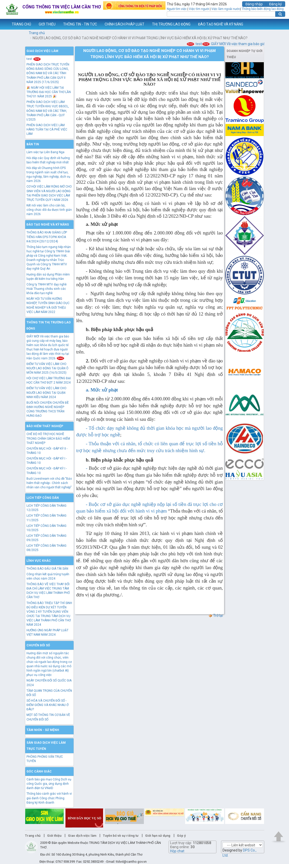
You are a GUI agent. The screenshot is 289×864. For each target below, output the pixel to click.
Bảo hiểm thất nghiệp (44, 426)
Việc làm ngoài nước (225, 9)
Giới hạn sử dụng (157, 835)
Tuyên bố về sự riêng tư (121, 835)
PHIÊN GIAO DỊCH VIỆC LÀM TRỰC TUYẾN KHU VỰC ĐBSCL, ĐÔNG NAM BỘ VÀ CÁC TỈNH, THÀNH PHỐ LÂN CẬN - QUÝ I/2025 (47, 110)
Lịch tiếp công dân (42, 498)
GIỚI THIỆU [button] (47, 24)
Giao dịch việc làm (42, 51)
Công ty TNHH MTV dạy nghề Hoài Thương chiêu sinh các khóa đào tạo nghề (46, 289)
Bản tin (32, 144)
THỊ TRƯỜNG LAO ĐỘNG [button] (171, 24)
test (201, 44)
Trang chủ (37, 33)
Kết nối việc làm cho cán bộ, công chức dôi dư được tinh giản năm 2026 (49, 210)
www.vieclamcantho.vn (4, 24)
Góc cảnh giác (39, 771)
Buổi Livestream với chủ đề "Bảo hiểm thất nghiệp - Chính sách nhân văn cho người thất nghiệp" (49, 483)
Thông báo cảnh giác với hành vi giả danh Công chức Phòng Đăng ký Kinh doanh (49, 798)
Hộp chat (177, 851)
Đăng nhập (254, 4)
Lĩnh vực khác (38, 560)
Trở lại (215, 615)
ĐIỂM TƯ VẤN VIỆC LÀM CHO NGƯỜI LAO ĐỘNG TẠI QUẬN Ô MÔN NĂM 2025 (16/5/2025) (47, 368)
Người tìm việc (177, 9)
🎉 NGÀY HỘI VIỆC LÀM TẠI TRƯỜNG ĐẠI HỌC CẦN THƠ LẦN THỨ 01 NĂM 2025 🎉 (48, 92)
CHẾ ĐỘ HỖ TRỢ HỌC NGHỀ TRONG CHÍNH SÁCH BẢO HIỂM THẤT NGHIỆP (48, 438)
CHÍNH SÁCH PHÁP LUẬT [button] (124, 24)
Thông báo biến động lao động (263, 9)
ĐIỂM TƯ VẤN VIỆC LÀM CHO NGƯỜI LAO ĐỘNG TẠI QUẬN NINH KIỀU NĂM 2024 (46, 392)
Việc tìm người (199, 9)
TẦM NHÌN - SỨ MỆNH (42, 730)
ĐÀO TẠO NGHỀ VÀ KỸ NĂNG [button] (220, 24)
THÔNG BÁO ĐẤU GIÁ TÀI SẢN (47, 568)
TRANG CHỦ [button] (21, 24)
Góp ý (181, 835)
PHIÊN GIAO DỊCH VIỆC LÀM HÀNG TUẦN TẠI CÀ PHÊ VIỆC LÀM (46, 129)
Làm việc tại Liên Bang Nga (45, 152)
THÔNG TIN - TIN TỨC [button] (80, 24)
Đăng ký (275, 4)
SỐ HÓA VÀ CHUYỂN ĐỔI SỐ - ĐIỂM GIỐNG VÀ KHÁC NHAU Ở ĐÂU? (47, 705)
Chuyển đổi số (38, 645)
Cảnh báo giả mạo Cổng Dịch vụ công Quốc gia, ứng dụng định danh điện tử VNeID (48, 784)
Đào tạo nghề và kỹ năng (47, 224)
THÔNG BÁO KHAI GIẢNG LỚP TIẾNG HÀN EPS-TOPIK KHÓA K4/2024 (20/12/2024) (46, 237)
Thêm (278, 24)
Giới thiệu (54, 835)
